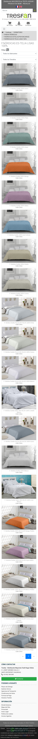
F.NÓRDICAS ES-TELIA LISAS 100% (15, 39)
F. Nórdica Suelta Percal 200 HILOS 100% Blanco (19, 381)
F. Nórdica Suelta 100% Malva (19, 205)
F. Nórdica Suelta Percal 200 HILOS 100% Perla (19, 323)
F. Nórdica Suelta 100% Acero (19, 88)
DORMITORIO (17, 32)
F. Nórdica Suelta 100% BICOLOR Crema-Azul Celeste (19, 619)
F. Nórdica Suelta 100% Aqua (19, 147)
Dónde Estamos (6, 705)
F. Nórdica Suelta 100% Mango (19, 176)
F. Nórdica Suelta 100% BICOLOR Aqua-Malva (19, 560)
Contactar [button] (19, 679)
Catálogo (8, 32)
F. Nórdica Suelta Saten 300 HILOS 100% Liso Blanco (19, 500)
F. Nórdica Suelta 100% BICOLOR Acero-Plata (19, 650)
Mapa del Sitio (5, 707)
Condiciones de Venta (8, 693)
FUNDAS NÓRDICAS (10, 34)
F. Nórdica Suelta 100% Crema (19, 293)
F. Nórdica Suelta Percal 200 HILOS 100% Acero (19, 441)
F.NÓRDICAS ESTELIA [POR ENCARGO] (16, 37)
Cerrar (3, 728)
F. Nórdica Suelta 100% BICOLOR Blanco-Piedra (19, 589)
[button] (9, 24)
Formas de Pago (6, 695)
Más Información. (14, 737)
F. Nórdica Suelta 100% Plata (19, 118)
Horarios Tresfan (6, 698)
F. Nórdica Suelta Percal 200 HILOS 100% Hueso (19, 352)
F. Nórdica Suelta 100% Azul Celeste (19, 235)
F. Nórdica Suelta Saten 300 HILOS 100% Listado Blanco (19, 411)
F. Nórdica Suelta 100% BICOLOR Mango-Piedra (19, 531)
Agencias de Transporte (8, 691)
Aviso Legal (5, 711)
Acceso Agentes (6, 716)
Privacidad (4, 709)
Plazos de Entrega (6, 687)
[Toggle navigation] (4, 29)
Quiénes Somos (6, 689)
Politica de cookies (7, 714)
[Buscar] (17, 10)
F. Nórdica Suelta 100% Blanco (19, 471)
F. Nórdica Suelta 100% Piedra (19, 264)
